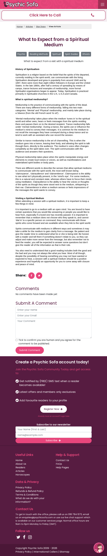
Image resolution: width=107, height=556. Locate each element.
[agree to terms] (16, 340)
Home (20, 26)
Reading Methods (39, 54)
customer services (46, 520)
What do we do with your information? (30, 500)
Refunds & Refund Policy (30, 491)
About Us (21, 464)
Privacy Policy (24, 487)
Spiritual (56, 54)
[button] (53, 15)
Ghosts (86, 54)
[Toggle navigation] (102, 4)
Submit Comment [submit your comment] (29, 350)
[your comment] (54, 328)
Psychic (21, 54)
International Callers (46, 551)
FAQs (59, 464)
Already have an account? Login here (53, 416)
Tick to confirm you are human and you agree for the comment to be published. (50, 341)
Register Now (53, 409)
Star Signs (41, 26)
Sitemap (64, 551)
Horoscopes (23, 474)
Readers (20, 467)
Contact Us (62, 460)
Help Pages (62, 467)
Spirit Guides (71, 54)
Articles (29, 26)
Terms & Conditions (27, 494)
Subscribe (53, 440)
